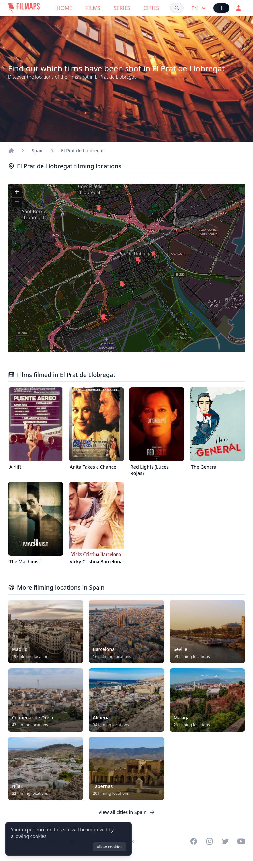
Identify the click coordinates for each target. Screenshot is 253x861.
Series (122, 8)
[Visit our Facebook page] (194, 841)
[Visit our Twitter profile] (225, 841)
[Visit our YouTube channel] (241, 841)
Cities (151, 8)
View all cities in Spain (126, 812)
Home (64, 8)
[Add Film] (221, 8)
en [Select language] (199, 8)
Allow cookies (109, 846)
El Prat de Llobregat (82, 151)
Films (92, 8)
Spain (38, 151)
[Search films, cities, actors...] (177, 8)
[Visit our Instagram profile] (209, 841)
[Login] (238, 8)
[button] (104, 319)
